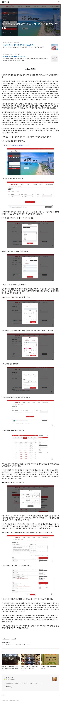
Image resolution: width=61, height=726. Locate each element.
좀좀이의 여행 (5, 2)
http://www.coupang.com (10, 54)
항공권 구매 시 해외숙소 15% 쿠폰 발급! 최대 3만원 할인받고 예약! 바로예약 (23, 47)
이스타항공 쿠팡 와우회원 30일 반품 (14, 56)
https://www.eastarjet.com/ (19, 145)
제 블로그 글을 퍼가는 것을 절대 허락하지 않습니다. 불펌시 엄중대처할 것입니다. (23, 705)
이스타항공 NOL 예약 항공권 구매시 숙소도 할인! (18, 45)
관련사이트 (4, 717)
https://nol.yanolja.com (9, 42)
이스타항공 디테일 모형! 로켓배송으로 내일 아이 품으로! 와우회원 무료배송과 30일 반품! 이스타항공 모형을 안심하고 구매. (25, 59)
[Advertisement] (30, 644)
